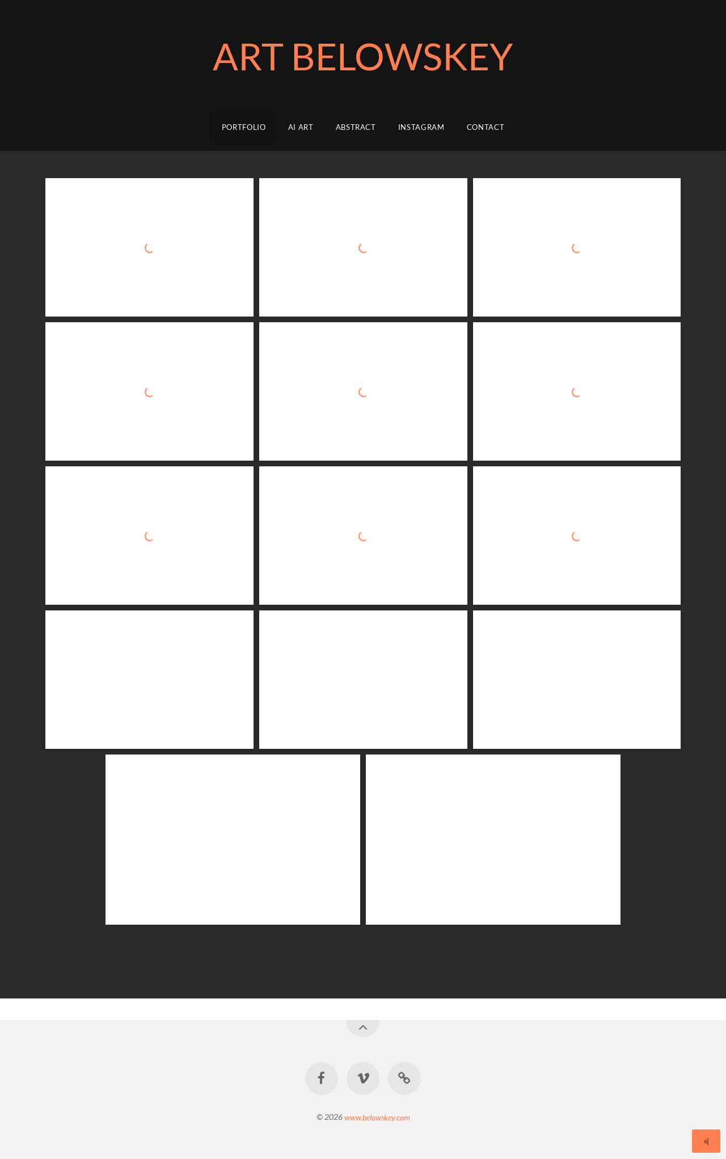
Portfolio (244, 127)
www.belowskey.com (377, 1117)
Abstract (356, 127)
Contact (486, 127)
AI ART (301, 127)
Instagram (421, 127)
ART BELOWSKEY (363, 55)
